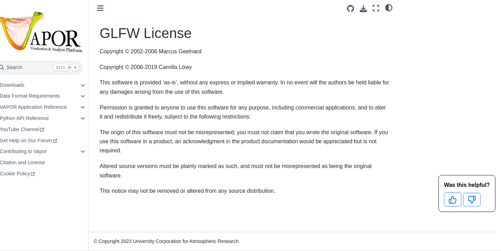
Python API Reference (39, 118)
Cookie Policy (30, 173)
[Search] (54, 67)
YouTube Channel (34, 129)
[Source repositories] (350, 8)
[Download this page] (363, 8)
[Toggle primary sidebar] (115, 8)
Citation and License (37, 162)
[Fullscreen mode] (375, 8)
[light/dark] (388, 7)
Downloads (27, 85)
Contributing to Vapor (38, 151)
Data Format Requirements (45, 96)
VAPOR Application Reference (48, 107)
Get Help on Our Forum (41, 140)
